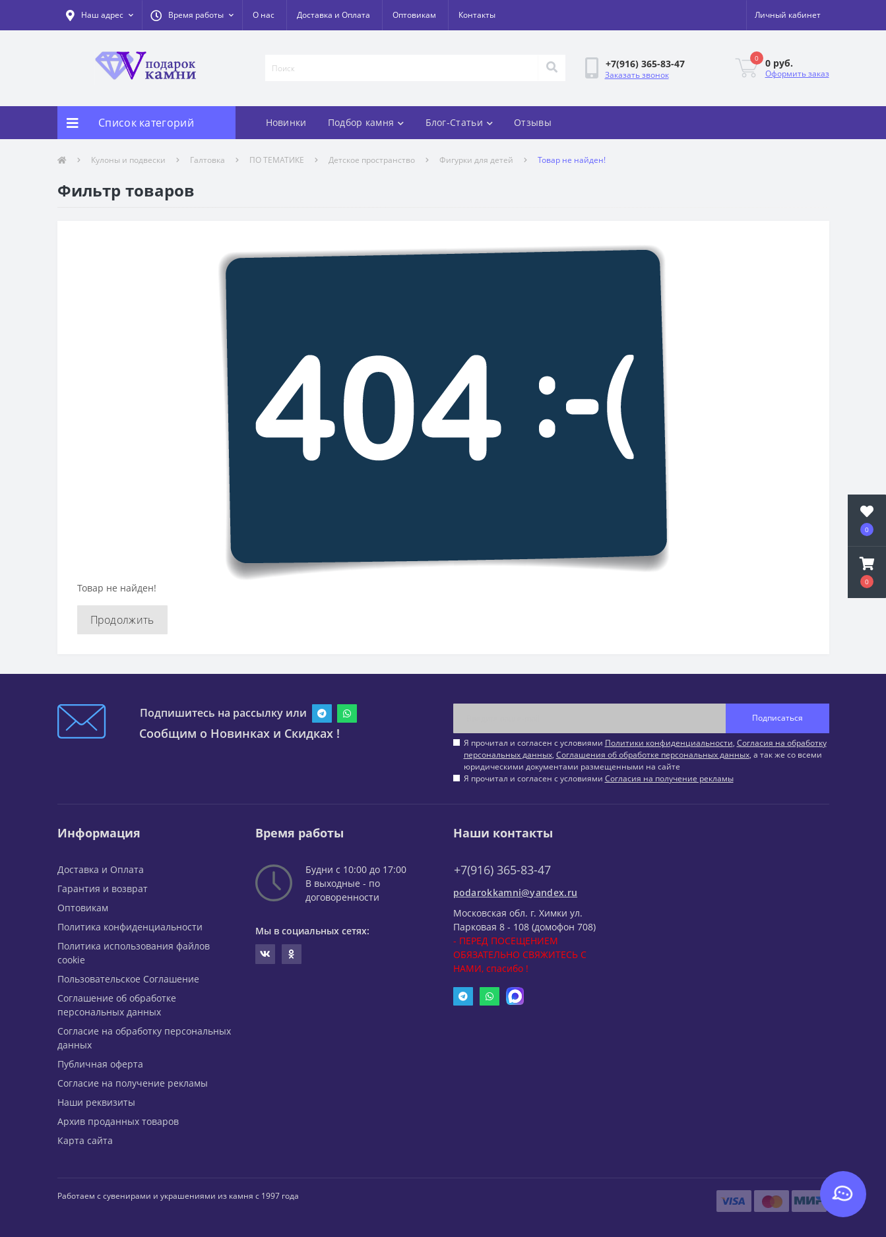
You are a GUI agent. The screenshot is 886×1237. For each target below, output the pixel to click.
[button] (192, 15)
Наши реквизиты (96, 1102)
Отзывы (533, 122)
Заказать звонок (637, 74)
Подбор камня (366, 122)
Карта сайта (85, 1140)
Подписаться (777, 717)
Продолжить (122, 620)
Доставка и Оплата (333, 14)
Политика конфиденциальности (130, 926)
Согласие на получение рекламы (132, 1083)
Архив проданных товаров (118, 1121)
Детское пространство (372, 160)
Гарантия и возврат (102, 888)
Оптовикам (414, 14)
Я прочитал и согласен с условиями (599, 778)
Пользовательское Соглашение (128, 979)
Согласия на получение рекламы (669, 778)
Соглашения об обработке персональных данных (652, 754)
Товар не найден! (572, 160)
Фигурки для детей (476, 160)
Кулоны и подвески (128, 160)
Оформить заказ (797, 73)
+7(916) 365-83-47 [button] (502, 870)
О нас (263, 14)
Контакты (477, 14)
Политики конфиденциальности (669, 742)
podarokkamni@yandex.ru (515, 892)
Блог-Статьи (459, 122)
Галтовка (207, 160)
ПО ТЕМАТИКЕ (276, 160)
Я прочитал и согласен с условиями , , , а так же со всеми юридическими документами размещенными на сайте (645, 754)
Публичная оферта (100, 1064)
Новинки (286, 122)
